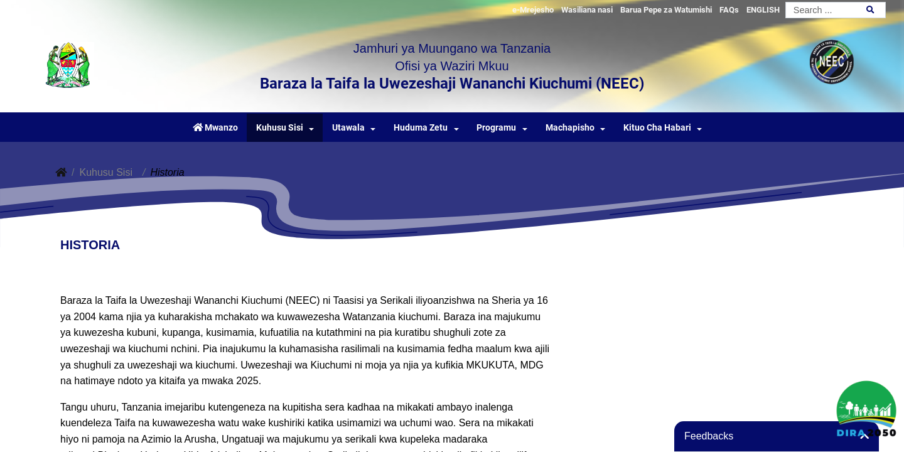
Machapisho (570, 127)
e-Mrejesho (533, 9)
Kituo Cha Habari (657, 127)
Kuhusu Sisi (279, 127)
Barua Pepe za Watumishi (666, 9)
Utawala (348, 127)
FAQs (729, 9)
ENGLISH (763, 9)
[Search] (835, 10)
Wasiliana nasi (587, 9)
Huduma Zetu (421, 127)
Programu (496, 127)
